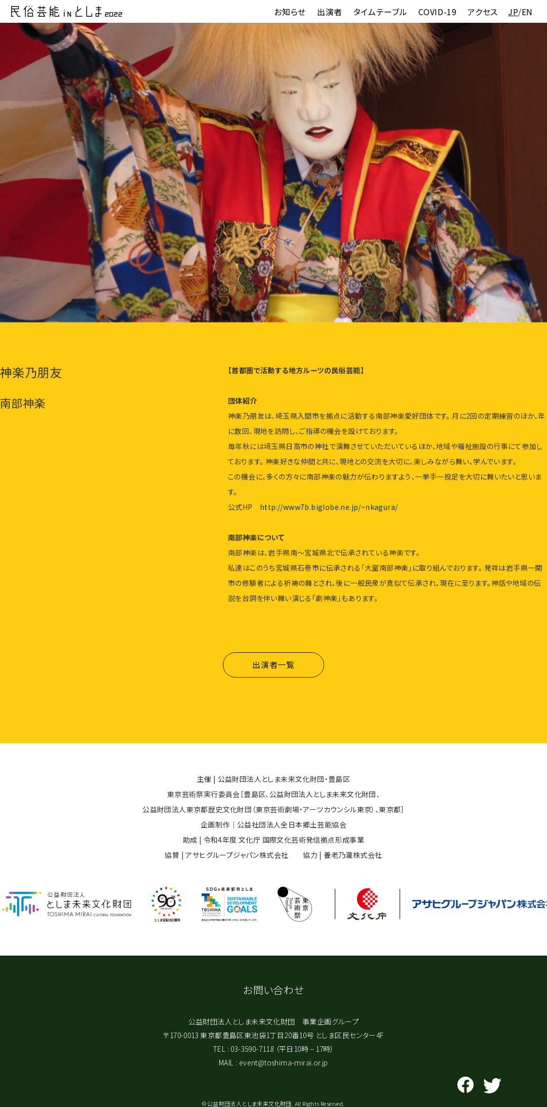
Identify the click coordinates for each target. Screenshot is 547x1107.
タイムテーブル (380, 12)
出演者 (329, 12)
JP (513, 12)
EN (527, 12)
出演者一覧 (273, 670)
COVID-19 (437, 12)
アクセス (482, 12)
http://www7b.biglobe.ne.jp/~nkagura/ (329, 508)
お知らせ (290, 12)
